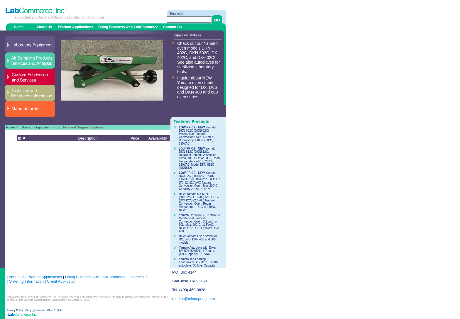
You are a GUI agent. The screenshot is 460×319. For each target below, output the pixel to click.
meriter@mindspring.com (193, 298)
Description (88, 138)
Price (135, 138)
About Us (16, 277)
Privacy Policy (15, 310)
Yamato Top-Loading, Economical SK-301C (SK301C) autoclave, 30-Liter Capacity (200, 262)
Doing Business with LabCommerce (95, 277)
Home (10, 127)
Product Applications (44, 277)
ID (22, 138)
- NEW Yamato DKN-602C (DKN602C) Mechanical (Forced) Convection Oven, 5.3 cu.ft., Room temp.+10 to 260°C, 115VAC (197, 135)
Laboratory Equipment (35, 127)
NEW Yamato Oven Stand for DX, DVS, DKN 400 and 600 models (198, 239)
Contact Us (137, 277)
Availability (157, 138)
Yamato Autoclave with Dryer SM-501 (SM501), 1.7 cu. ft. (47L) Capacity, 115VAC (198, 251)
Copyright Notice (35, 310)
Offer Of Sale (54, 310)
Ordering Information (26, 281)
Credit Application (62, 281)
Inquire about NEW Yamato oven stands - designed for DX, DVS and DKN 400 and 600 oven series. (197, 87)
